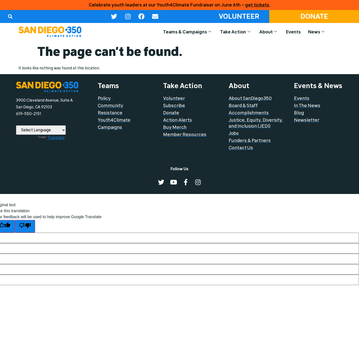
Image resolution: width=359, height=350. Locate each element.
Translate (51, 138)
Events (292, 32)
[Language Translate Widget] (41, 130)
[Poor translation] (25, 226)
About (266, 32)
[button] (10, 16)
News (316, 32)
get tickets (257, 5)
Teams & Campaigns (182, 32)
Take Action (232, 32)
